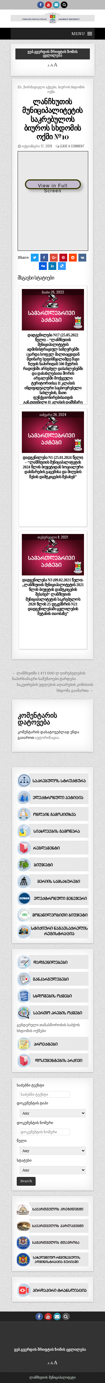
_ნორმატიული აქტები (39, 86)
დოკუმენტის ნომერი (35, 1123)
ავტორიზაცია (47, 738)
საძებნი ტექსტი (30, 1085)
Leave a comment (72, 146)
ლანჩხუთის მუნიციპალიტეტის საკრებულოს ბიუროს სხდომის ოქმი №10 (52, 118)
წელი (22, 1141)
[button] (78, 33)
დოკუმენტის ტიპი (32, 1103)
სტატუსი (24, 1160)
